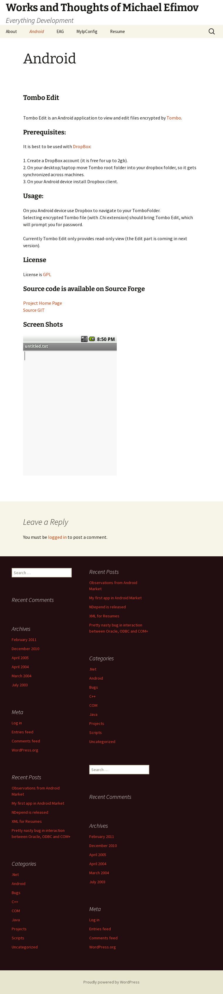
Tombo (174, 118)
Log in (17, 722)
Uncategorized (102, 741)
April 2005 (20, 657)
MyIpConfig (86, 31)
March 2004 (21, 675)
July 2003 (20, 685)
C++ (92, 696)
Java (93, 714)
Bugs (93, 687)
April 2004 (20, 666)
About (11, 31)
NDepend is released (107, 606)
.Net (92, 669)
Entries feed (22, 732)
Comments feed (26, 741)
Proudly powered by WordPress (111, 982)
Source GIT (34, 310)
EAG (60, 31)
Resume (117, 31)
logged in (57, 537)
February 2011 (24, 639)
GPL (47, 274)
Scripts (95, 732)
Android (37, 31)
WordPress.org (25, 750)
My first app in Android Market (115, 597)
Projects (96, 723)
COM (93, 705)
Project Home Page (42, 303)
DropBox (81, 146)
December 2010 (25, 648)
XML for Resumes (104, 616)
